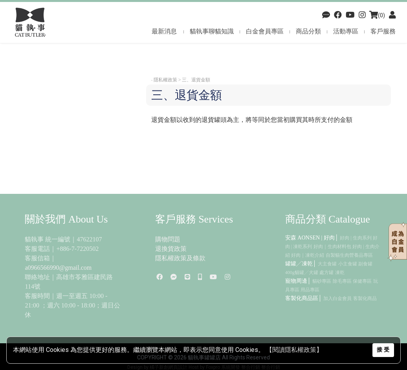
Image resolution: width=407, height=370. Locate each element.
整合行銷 (250, 367)
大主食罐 (327, 264)
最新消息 (164, 31)
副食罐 (365, 264)
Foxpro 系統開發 (223, 367)
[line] (187, 277)
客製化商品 (365, 298)
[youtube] (350, 15)
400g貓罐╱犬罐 (301, 272)
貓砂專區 (321, 281)
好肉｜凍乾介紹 (307, 255)
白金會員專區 (265, 31)
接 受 (383, 349)
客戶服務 (383, 31)
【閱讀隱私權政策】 (294, 349)
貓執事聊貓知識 (212, 31)
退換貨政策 (171, 248)
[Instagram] (227, 277)
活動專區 (345, 31)
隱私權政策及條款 (180, 258)
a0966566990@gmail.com (58, 267)
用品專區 (310, 290)
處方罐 (326, 272)
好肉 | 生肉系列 (355, 238)
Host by (197, 367)
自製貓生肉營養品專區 (349, 255)
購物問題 (167, 239)
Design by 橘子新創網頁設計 (158, 367)
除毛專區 (342, 281)
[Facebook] (326, 15)
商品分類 (308, 31)
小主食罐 (347, 264)
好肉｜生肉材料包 (332, 246)
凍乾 (340, 272)
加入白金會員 (337, 298)
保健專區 (362, 281)
